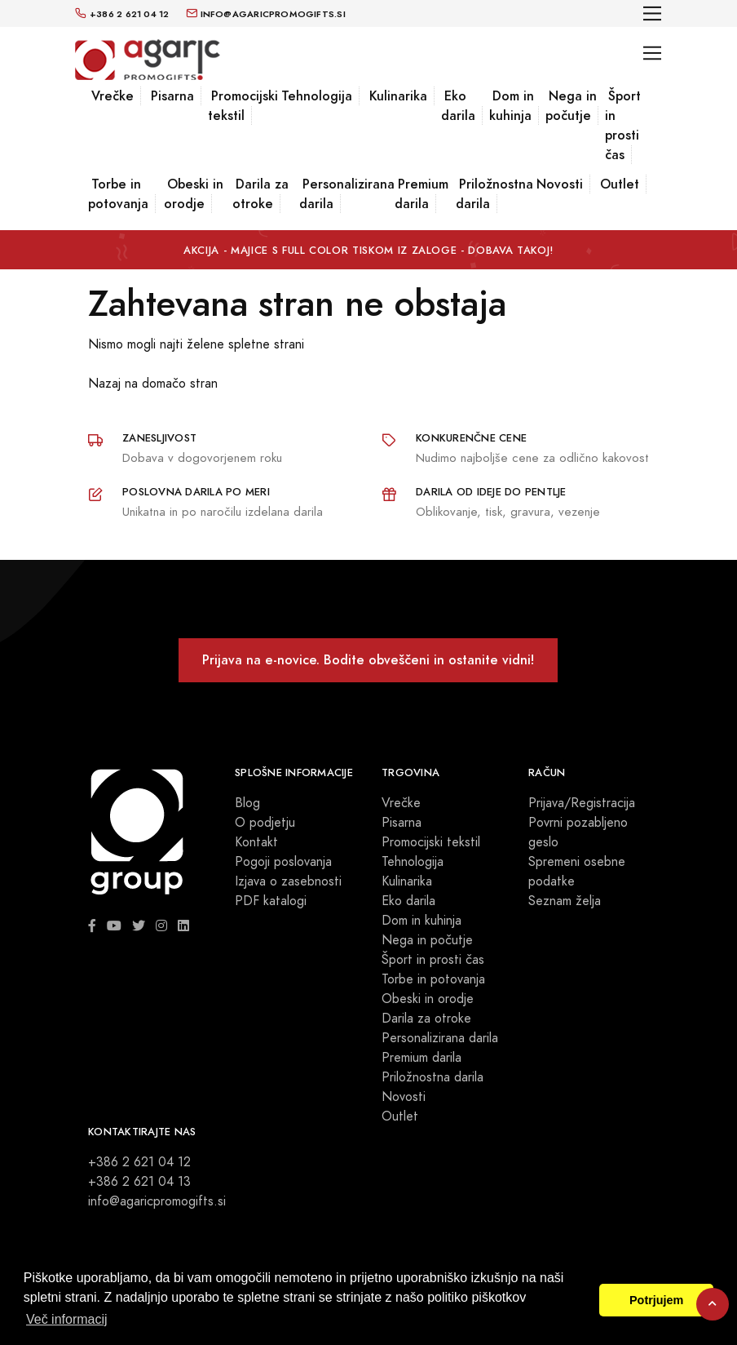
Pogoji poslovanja (283, 862)
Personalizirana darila (347, 194)
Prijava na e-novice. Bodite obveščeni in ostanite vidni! (368, 659)
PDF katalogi (271, 901)
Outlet (619, 184)
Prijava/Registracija (581, 803)
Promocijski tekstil (243, 106)
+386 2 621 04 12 (139, 1162)
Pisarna (172, 96)
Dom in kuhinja (511, 106)
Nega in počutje (571, 106)
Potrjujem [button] (656, 1300)
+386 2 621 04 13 (139, 1182)
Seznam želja (564, 901)
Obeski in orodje (193, 194)
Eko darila (458, 106)
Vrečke (112, 96)
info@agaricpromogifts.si (157, 1201)
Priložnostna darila (494, 194)
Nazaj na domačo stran (153, 384)
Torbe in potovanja (118, 194)
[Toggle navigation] (652, 13)
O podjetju (265, 823)
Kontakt (256, 842)
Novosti (559, 184)
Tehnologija (316, 96)
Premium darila (421, 194)
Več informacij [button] (67, 1319)
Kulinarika (398, 96)
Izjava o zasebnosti (288, 881)
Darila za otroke (260, 194)
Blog (247, 803)
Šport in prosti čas (623, 125)
